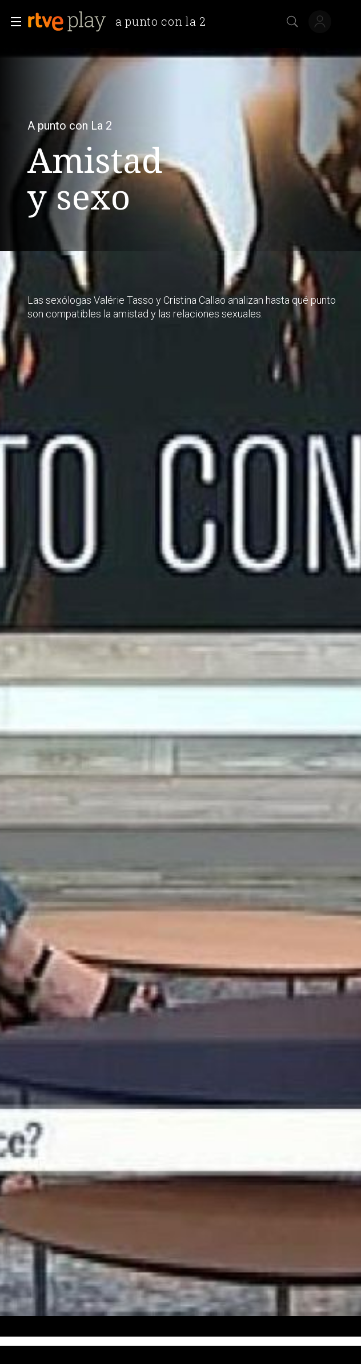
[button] (12, 21)
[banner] (121, 21)
